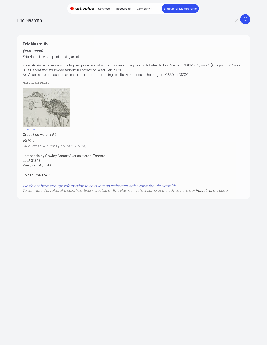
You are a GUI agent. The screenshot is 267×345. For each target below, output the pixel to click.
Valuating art (207, 190)
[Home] (82, 8)
